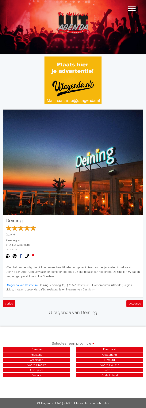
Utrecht (109, 370)
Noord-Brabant (36, 365)
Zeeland (36, 375)
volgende (135, 303)
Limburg (109, 359)
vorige (9, 303)
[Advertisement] (73, 386)
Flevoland (109, 349)
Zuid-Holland (109, 375)
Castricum (23, 244)
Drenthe (37, 349)
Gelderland (109, 354)
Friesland (36, 354)
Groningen (36, 359)
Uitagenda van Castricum (22, 285)
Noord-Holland (109, 365)
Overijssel (36, 370)
